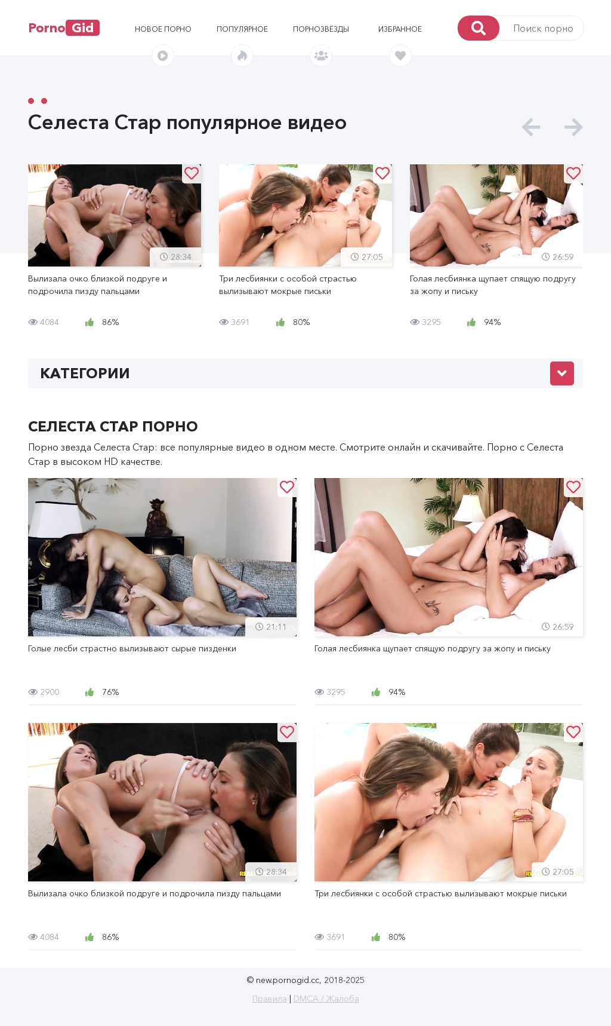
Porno (64, 28)
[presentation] (531, 128)
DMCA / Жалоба (326, 998)
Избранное (400, 28)
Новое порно (163, 28)
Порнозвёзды (321, 28)
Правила (269, 998)
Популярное (242, 28)
